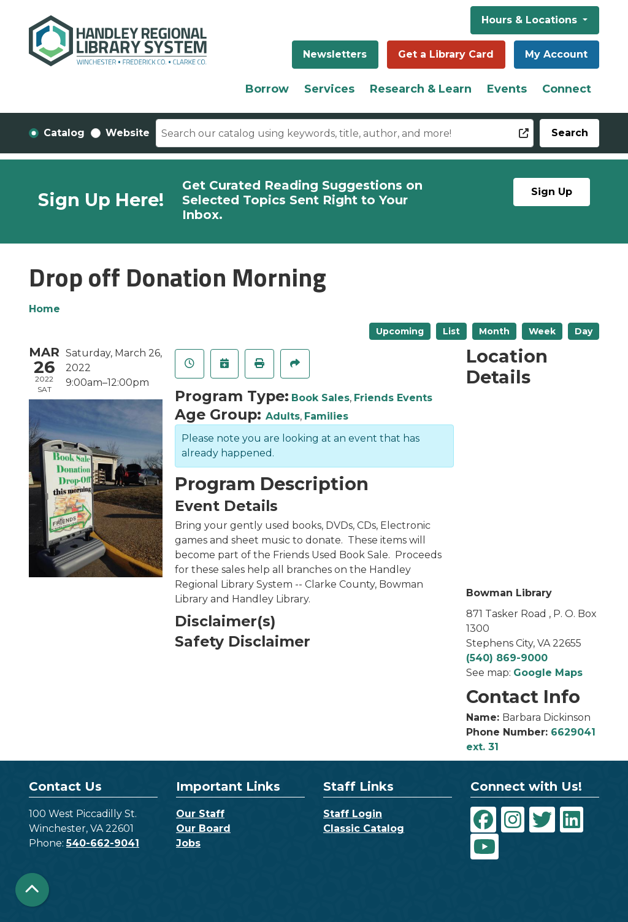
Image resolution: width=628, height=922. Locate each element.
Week (542, 331)
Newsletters (335, 54)
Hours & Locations (530, 20)
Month (494, 331)
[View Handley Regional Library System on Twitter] (542, 819)
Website (127, 133)
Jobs (188, 843)
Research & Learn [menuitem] (421, 89)
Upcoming (400, 331)
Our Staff (200, 814)
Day (583, 331)
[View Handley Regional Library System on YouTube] (484, 846)
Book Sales (320, 398)
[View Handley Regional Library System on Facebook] (483, 819)
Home (44, 309)
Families (326, 416)
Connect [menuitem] (566, 89)
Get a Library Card (446, 54)
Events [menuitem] (507, 89)
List (451, 331)
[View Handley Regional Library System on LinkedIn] (571, 819)
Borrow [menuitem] (267, 89)
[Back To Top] (32, 890)
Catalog (64, 133)
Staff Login (352, 814)
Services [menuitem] (329, 89)
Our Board (203, 828)
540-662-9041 (102, 843)
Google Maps (548, 672)
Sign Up (551, 192)
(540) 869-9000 (507, 658)
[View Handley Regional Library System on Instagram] (512, 819)
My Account (556, 54)
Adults (283, 416)
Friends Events (393, 398)
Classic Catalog (363, 828)
